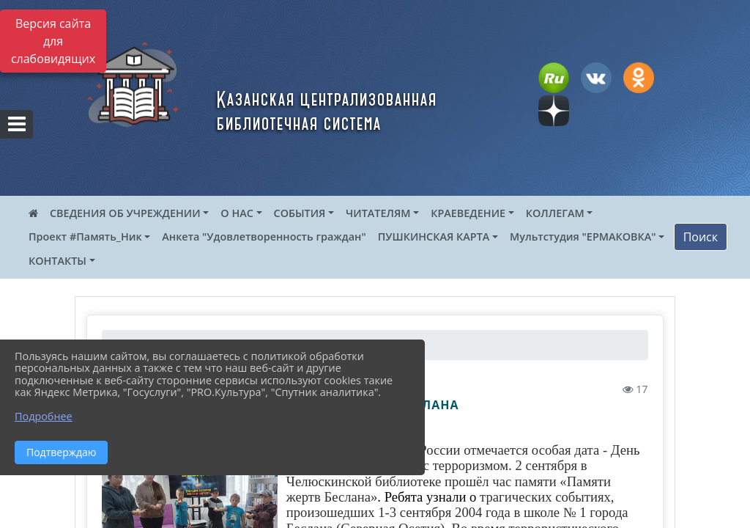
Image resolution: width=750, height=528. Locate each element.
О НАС (236, 213)
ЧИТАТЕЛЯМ (378, 213)
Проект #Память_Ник (85, 236)
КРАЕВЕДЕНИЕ (468, 213)
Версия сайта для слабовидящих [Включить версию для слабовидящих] (53, 41)
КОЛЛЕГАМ (555, 213)
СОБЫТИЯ (300, 213)
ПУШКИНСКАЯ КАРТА (434, 236)
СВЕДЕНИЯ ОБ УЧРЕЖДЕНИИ (125, 213)
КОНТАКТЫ (57, 261)
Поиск (700, 237)
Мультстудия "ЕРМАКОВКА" (583, 236)
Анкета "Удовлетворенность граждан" (263, 236)
